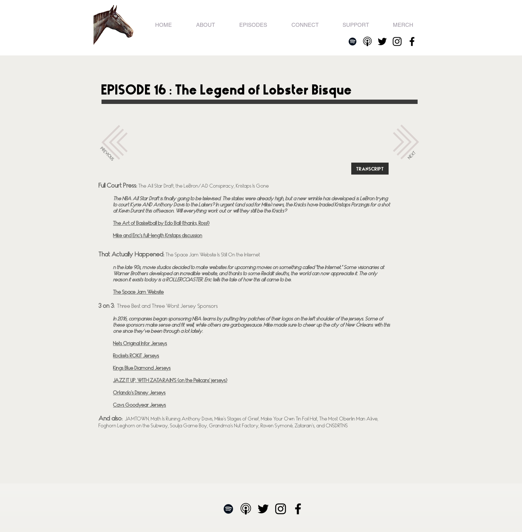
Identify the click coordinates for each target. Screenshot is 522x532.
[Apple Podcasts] (367, 41)
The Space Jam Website (138, 292)
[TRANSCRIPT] (370, 169)
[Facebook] (412, 41)
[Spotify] (353, 41)
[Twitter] (382, 41)
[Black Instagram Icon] (397, 41)
